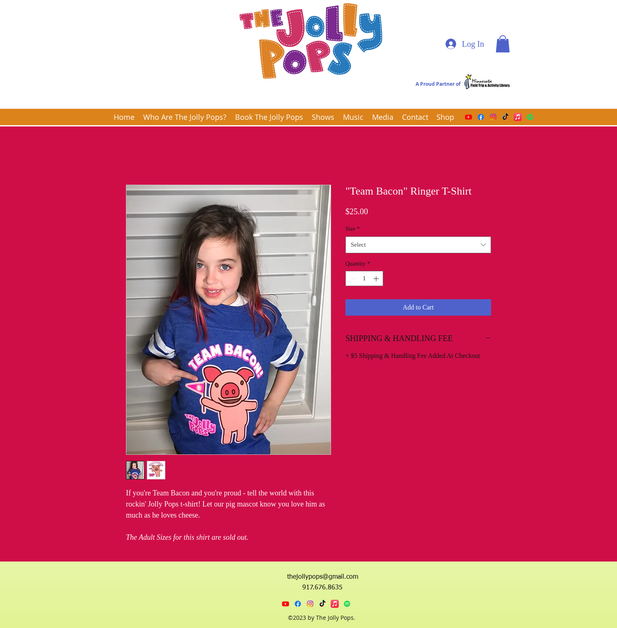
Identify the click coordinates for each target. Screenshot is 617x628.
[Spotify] (530, 117)
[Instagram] (493, 117)
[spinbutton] (364, 278)
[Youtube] (468, 117)
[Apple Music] (518, 117)
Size (352, 229)
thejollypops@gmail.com (322, 577)
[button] (503, 44)
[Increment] (377, 278)
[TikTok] (505, 117)
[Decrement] (352, 278)
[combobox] (418, 244)
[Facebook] (481, 117)
